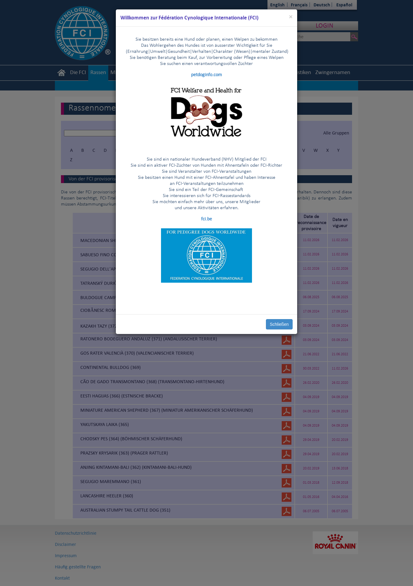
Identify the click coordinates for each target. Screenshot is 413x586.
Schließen (279, 324)
